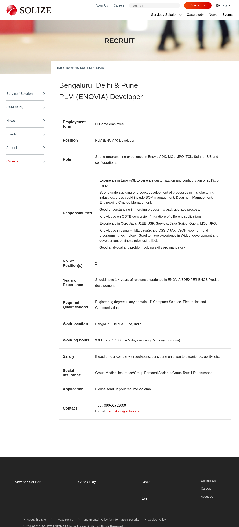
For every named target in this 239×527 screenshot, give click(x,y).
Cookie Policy (157, 511)
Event (141, 492)
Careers (119, 5)
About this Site (36, 511)
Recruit (70, 67)
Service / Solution (164, 14)
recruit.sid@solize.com (125, 411)
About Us (102, 5)
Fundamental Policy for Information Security (110, 511)
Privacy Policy (64, 511)
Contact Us (197, 5)
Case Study (83, 480)
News (213, 14)
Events (227, 14)
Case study (195, 14)
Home (60, 67)
